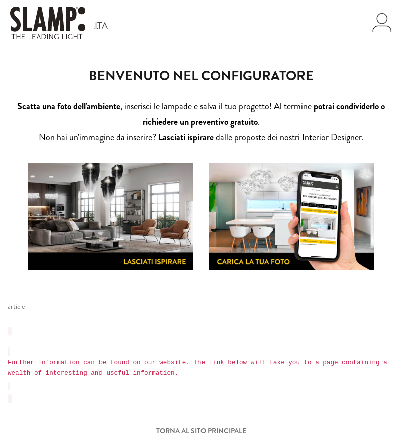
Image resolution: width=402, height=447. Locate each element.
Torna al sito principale (201, 431)
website (172, 362)
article (16, 306)
